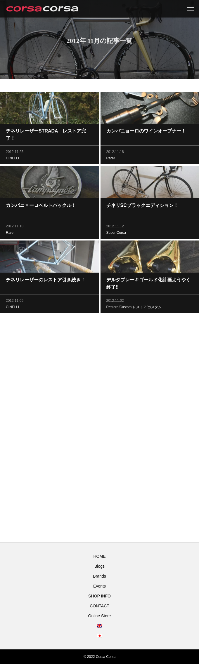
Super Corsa (116, 233)
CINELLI (12, 159)
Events (99, 586)
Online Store (99, 616)
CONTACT (99, 606)
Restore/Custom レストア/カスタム (134, 308)
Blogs (99, 566)
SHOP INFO (99, 596)
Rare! (110, 159)
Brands (99, 576)
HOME (100, 556)
